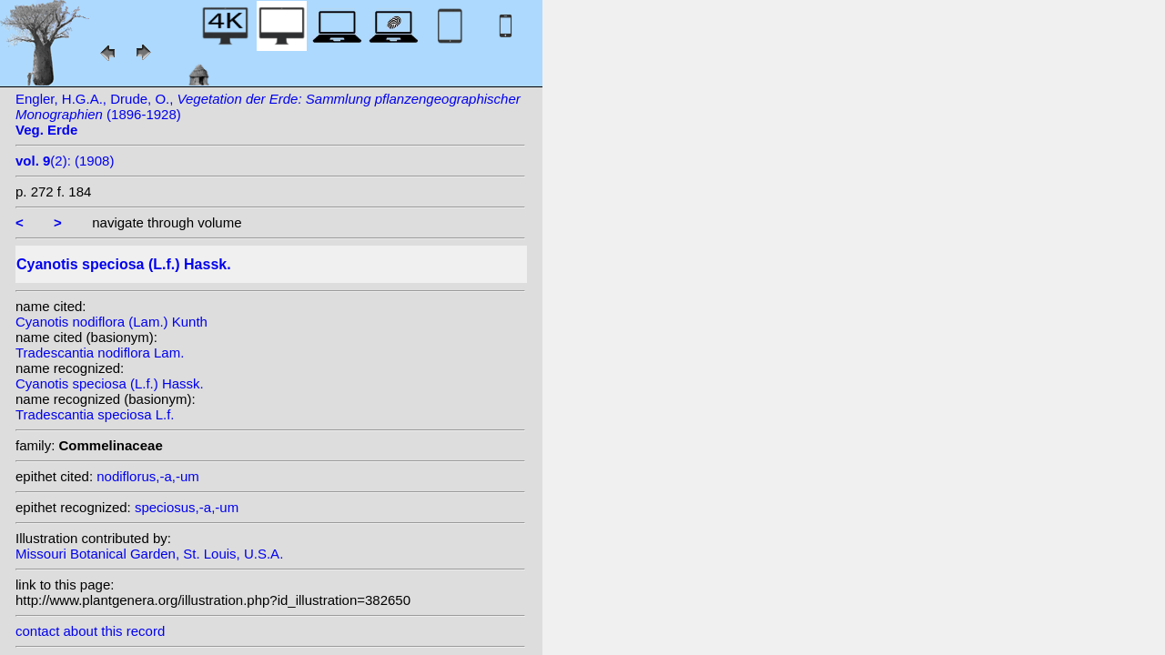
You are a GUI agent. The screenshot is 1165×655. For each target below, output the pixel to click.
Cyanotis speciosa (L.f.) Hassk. (109, 383)
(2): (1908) (64, 160)
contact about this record (90, 631)
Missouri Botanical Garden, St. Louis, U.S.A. (149, 553)
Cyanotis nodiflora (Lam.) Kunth (111, 321)
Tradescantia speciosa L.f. (95, 414)
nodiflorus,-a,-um (147, 476)
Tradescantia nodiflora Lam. (99, 352)
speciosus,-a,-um (186, 507)
